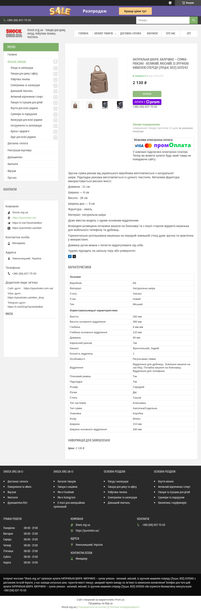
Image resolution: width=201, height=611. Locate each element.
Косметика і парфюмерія (172, 503)
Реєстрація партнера (20, 150)
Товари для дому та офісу (122, 487)
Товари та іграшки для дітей (26, 102)
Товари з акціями (67, 487)
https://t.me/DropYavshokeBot (25, 306)
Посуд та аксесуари (22, 68)
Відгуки (12, 171)
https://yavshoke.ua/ (24, 217)
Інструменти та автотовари (26, 125)
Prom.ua (119, 599)
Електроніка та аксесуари (25, 85)
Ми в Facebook (66, 492)
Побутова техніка (20, 79)
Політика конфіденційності (124, 607)
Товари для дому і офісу (24, 73)
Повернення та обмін (19, 487)
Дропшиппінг (15, 157)
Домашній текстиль (22, 91)
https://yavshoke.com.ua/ (38, 288)
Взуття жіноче (166, 481)
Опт (189, 33)
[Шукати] (194, 20)
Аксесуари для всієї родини (26, 120)
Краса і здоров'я (20, 131)
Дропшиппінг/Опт (17, 503)
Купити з (147, 102)
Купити (147, 94)
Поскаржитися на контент (92, 607)
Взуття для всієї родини (24, 108)
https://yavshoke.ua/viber (27, 227)
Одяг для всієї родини (23, 137)
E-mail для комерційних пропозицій (69, 504)
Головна (83, 33)
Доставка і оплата (130, 33)
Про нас (170, 33)
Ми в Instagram (66, 497)
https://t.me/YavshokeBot (27, 222)
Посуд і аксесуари (118, 481)
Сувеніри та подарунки (24, 114)
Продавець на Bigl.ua (100, 603)
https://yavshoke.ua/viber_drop (26, 297)
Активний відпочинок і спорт (27, 96)
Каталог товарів (103, 33)
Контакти (152, 33)
